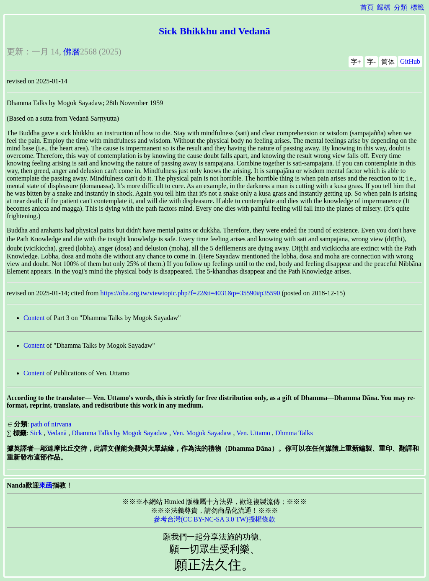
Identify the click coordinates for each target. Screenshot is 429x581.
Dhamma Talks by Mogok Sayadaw (120, 432)
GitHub (410, 61)
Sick (36, 432)
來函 (45, 485)
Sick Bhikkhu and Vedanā (214, 31)
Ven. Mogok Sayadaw (202, 432)
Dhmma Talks (294, 432)
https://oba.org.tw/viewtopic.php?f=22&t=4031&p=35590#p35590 (190, 293)
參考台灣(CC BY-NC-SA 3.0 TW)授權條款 (214, 519)
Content (34, 317)
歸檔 (383, 7)
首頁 (367, 7)
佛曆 (71, 51)
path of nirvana (51, 424)
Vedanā (57, 432)
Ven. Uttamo (253, 432)
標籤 (417, 7)
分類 (400, 7)
